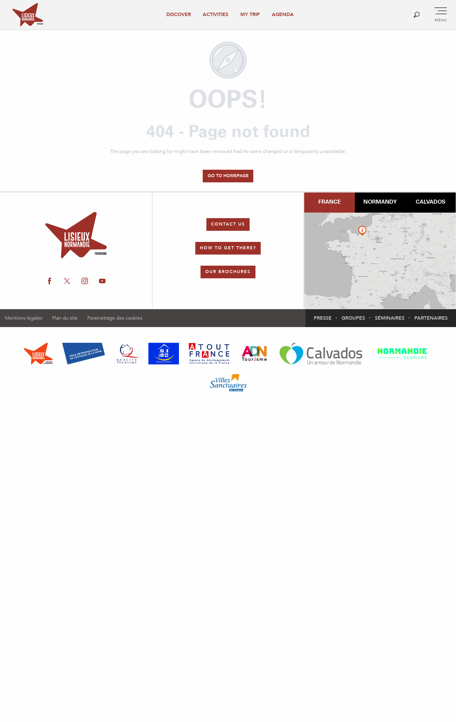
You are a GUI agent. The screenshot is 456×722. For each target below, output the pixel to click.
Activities (215, 14)
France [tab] (329, 202)
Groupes (353, 318)
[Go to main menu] (440, 14)
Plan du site (64, 318)
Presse (323, 318)
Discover (178, 14)
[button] (416, 14)
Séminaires (389, 318)
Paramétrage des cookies (114, 318)
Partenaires (431, 318)
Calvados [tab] (431, 202)
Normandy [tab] (380, 202)
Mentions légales (23, 318)
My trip (250, 14)
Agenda (283, 14)
